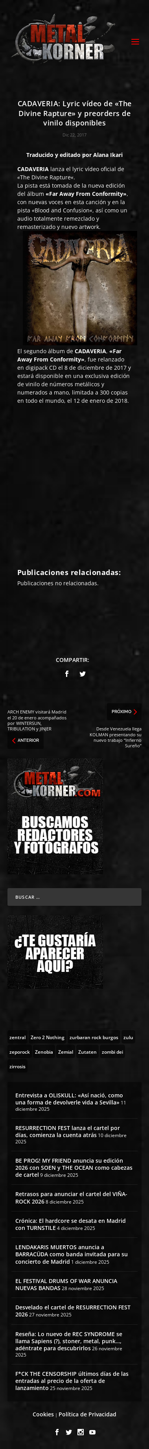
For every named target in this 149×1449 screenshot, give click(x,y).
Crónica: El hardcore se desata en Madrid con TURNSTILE (70, 1224)
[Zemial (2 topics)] (65, 1051)
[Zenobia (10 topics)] (44, 1051)
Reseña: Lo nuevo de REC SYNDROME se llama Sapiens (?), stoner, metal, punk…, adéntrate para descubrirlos (68, 1341)
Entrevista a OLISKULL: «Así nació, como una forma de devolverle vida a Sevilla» (69, 1098)
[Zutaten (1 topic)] (87, 1051)
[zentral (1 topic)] (17, 1036)
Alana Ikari (108, 155)
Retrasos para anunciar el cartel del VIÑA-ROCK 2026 (71, 1197)
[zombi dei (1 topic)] (112, 1051)
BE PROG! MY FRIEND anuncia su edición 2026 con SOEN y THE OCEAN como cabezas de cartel (73, 1167)
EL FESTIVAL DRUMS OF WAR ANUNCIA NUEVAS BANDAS (66, 1284)
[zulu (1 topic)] (128, 1036)
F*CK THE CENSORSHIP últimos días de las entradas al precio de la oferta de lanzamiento (72, 1381)
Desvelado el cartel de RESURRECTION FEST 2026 (73, 1310)
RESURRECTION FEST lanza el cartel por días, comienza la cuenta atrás (67, 1131)
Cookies (43, 1414)
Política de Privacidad (87, 1414)
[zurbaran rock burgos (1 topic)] (94, 1036)
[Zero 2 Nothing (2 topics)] (47, 1036)
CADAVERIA (33, 169)
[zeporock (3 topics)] (19, 1051)
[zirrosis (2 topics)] (17, 1066)
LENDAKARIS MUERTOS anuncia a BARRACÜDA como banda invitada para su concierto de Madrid (71, 1254)
